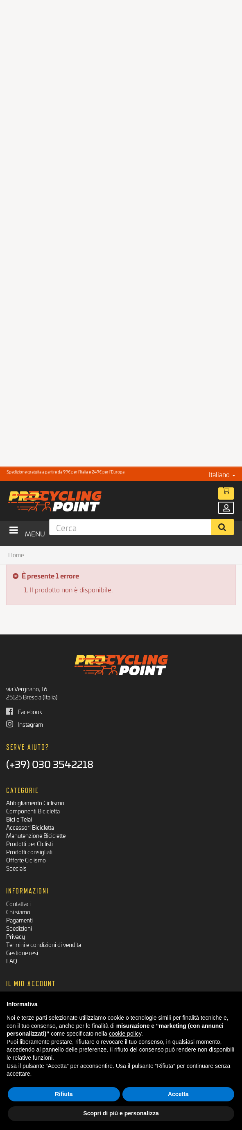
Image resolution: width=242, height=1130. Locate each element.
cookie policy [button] (125, 1033)
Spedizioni (19, 928)
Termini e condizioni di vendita (43, 944)
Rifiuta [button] (64, 1094)
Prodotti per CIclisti (29, 843)
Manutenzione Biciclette (36, 835)
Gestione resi (22, 952)
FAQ (11, 960)
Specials (16, 868)
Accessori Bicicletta (30, 827)
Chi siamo (18, 911)
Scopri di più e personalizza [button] (120, 1113)
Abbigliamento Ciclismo (35, 802)
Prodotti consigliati (29, 851)
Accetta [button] (178, 1094)
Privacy (15, 936)
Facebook (24, 711)
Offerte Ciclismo (26, 859)
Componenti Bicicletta (33, 810)
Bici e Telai (19, 819)
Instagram (24, 724)
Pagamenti (19, 920)
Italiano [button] (222, 474)
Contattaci (18, 903)
